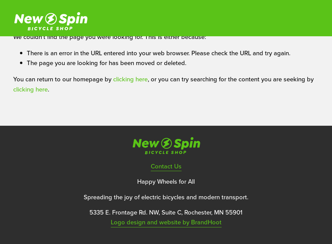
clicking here (130, 79)
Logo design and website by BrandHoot (166, 222)
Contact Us (166, 166)
